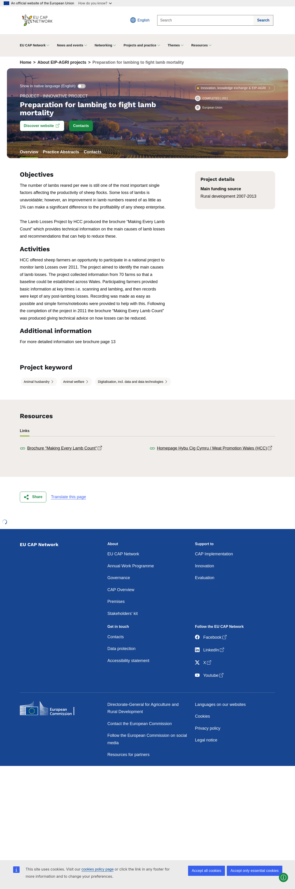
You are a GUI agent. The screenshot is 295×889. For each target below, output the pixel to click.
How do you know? (95, 3)
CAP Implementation (214, 554)
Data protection (121, 648)
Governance (118, 577)
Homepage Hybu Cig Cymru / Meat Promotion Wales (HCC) (215, 448)
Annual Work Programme (130, 566)
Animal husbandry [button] (37, 382)
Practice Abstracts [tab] (61, 152)
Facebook (211, 637)
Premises (116, 601)
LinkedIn (210, 650)
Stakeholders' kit (122, 613)
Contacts (115, 637)
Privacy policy (207, 728)
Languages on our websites (220, 704)
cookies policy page (97, 869)
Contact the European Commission (139, 723)
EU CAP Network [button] (33, 45)
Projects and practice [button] (140, 45)
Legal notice (206, 740)
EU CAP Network (123, 554)
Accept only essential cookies (254, 871)
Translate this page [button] (68, 497)
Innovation (204, 566)
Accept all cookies (206, 871)
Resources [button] (199, 45)
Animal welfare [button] (74, 382)
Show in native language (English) (48, 86)
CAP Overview (120, 589)
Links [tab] (25, 431)
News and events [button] (70, 45)
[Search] (205, 20)
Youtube (209, 675)
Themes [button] (174, 45)
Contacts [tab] (92, 152)
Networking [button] (103, 45)
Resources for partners (128, 754)
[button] (42, 126)
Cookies (202, 716)
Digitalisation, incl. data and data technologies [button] (131, 382)
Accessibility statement (128, 660)
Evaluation (204, 577)
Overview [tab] (29, 152)
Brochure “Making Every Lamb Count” (65, 448)
